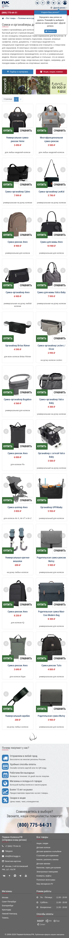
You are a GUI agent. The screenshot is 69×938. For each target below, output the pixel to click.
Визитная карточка (13, 861)
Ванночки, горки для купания (49, 868)
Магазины (7, 891)
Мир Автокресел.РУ (45, 884)
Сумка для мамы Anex (51, 241)
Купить (7, 130)
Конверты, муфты (44, 876)
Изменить (50, 31)
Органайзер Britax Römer (17, 345)
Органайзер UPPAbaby (51, 507)
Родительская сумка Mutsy (51, 715)
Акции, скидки (42, 843)
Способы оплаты (45, 914)
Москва (5, 898)
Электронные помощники (47, 872)
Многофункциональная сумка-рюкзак (51, 139)
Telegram (9, 851)
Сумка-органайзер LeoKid (51, 191)
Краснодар (6, 910)
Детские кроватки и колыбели (49, 851)
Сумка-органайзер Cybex (17, 191)
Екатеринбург (7, 906)
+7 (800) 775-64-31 (13, 846)
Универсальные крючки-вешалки (17, 559)
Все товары (42, 837)
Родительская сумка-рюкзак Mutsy (51, 559)
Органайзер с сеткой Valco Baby (51, 455)
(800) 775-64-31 (9, 12)
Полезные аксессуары (46, 880)
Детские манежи (43, 864)
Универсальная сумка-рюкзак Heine (17, 139)
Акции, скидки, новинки (51, 72)
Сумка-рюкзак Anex (18, 241)
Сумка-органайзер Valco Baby (51, 401)
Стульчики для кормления (47, 856)
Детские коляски (43, 848)
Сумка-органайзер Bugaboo (17, 399)
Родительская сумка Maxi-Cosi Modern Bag (51, 613)
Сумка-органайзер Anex (18, 292)
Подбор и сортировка (17, 72)
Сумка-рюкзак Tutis (51, 665)
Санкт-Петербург (9, 902)
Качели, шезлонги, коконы (48, 860)
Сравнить (26, 130)
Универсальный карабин (17, 715)
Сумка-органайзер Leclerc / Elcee (51, 347)
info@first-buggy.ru (12, 856)
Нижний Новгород (9, 914)
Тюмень (5, 918)
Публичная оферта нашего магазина (49, 934)
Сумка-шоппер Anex (18, 507)
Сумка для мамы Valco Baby (51, 292)
